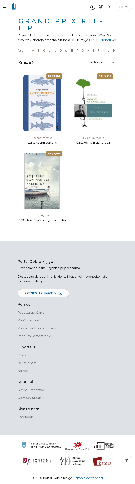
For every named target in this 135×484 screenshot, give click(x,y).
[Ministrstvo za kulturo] (41, 446)
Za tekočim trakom (42, 142)
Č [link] (49, 50)
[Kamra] (102, 461)
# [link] (28, 50)
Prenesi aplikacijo (43, 293)
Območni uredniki (31, 398)
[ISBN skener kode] (101, 7)
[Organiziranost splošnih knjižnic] (78, 446)
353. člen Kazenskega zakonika (42, 220)
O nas (22, 355)
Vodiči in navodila (30, 320)
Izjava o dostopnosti (89, 478)
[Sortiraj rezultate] (102, 62)
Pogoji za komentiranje (34, 336)
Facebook (25, 417)
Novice (23, 371)
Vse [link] (20, 50)
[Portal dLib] (104, 446)
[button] (5, 7)
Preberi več (108, 40)
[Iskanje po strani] (109, 7)
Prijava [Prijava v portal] (124, 6)
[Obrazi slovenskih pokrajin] (72, 461)
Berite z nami (27, 363)
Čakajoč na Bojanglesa (93, 142)
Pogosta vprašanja (31, 312)
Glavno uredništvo (31, 390)
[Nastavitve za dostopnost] (92, 7)
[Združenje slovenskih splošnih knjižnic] (38, 461)
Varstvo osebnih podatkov (37, 328)
